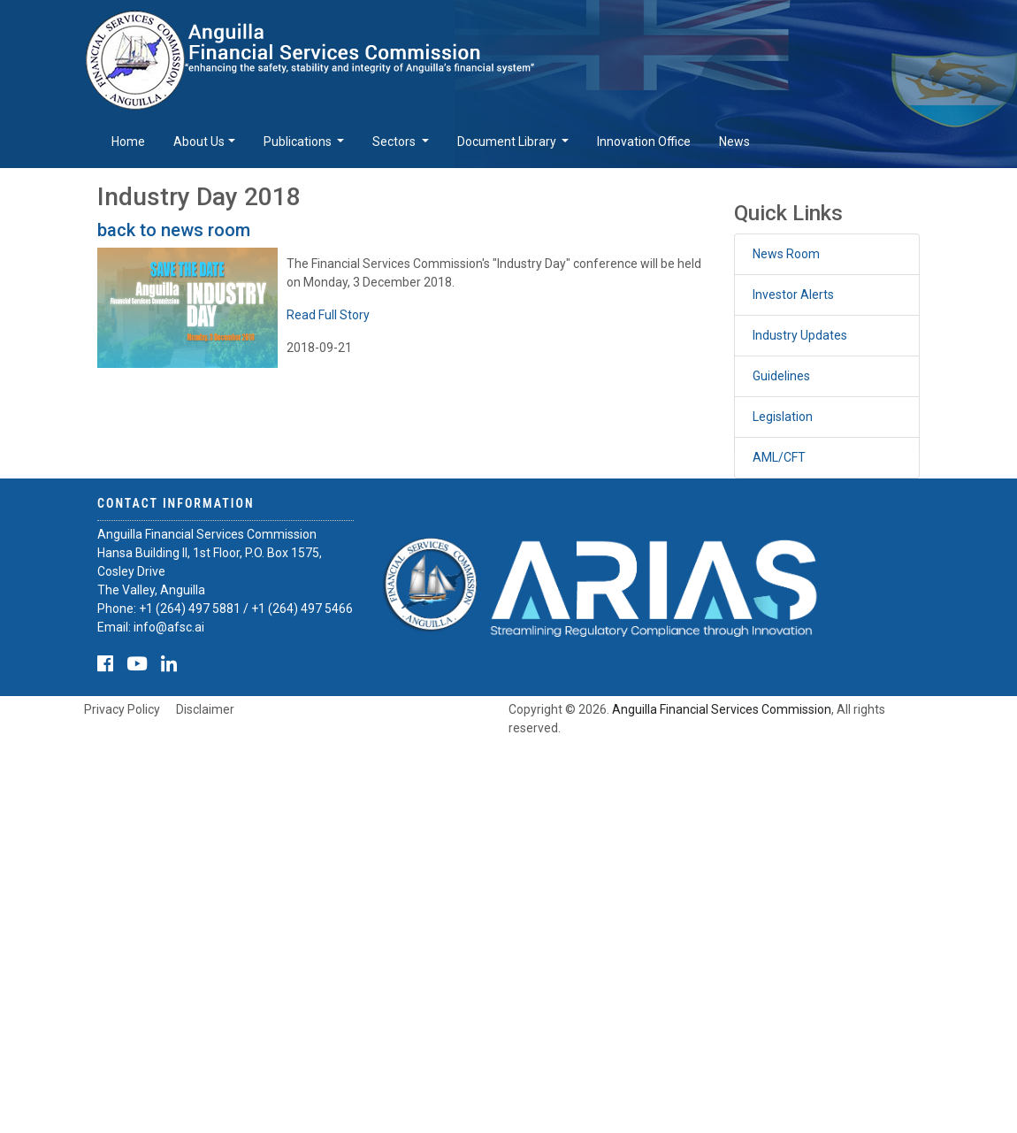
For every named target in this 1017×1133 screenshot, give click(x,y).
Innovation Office (644, 141)
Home (128, 141)
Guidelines (781, 376)
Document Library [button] (508, 141)
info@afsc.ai (169, 627)
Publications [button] (299, 141)
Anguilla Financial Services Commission (721, 709)
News (734, 141)
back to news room (173, 230)
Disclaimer (205, 709)
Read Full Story (328, 315)
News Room (786, 254)
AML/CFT (779, 457)
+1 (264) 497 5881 (190, 608)
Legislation (783, 417)
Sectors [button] (395, 141)
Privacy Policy (122, 709)
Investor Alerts (793, 294)
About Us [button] (199, 141)
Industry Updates (800, 335)
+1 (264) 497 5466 (302, 608)
